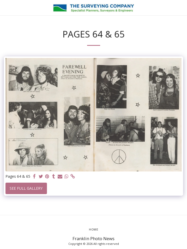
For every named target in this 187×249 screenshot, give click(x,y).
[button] (5, 7)
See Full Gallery (26, 188)
